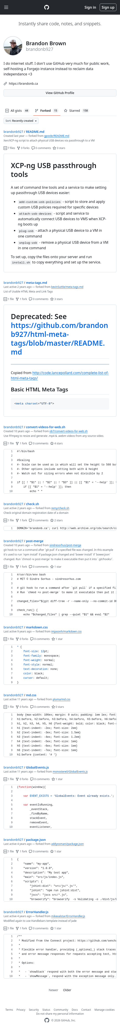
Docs (75, 1010)
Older (67, 990)
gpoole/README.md (56, 136)
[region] (60, 213)
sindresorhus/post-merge (65, 545)
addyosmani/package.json (67, 844)
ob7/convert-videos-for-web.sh (69, 431)
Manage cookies (105, 1010)
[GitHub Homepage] (47, 1020)
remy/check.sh (60, 508)
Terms (9, 1010)
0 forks (23, 148)
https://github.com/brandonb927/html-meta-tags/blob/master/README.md (59, 338)
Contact (86, 1010)
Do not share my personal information (60, 1014)
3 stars (56, 299)
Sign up (108, 7)
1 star (55, 567)
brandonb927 (13, 131)
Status (46, 1010)
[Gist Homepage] (46, 7)
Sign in (90, 7)
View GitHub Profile (60, 93)
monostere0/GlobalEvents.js (70, 771)
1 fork (21, 299)
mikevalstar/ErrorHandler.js (68, 916)
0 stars (59, 148)
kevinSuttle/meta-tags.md (67, 287)
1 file (9, 299)
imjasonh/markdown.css (66, 631)
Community (61, 1010)
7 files (9, 148)
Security (34, 1010)
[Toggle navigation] (6, 7)
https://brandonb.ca (23, 83)
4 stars (56, 443)
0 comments (41, 148)
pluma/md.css (61, 699)
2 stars (56, 520)
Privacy (21, 1010)
